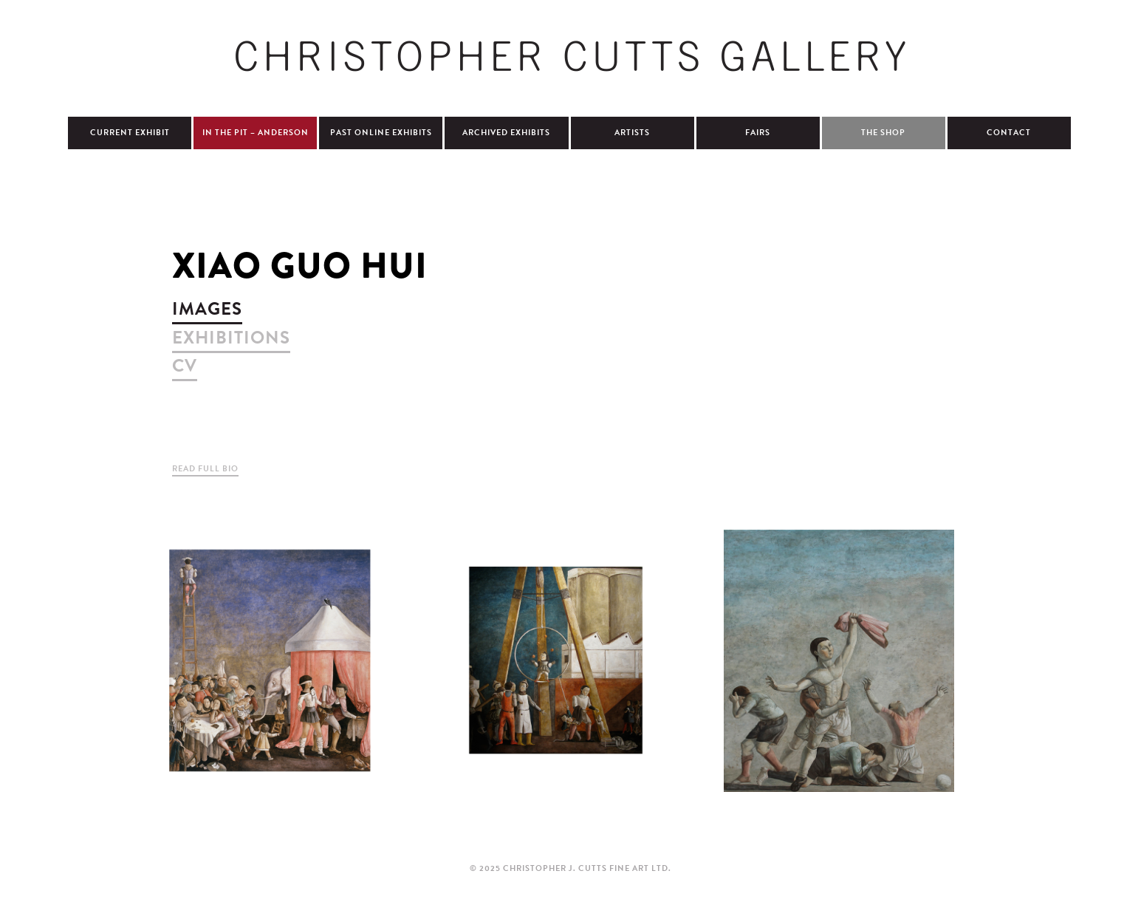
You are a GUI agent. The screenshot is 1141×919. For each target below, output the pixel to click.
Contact (1009, 132)
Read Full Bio (205, 468)
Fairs (757, 132)
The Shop (883, 132)
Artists (632, 132)
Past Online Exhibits (381, 132)
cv (184, 365)
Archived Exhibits (506, 132)
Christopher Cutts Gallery (571, 56)
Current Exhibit (130, 132)
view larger (269, 660)
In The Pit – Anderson (255, 132)
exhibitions (231, 337)
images (207, 308)
